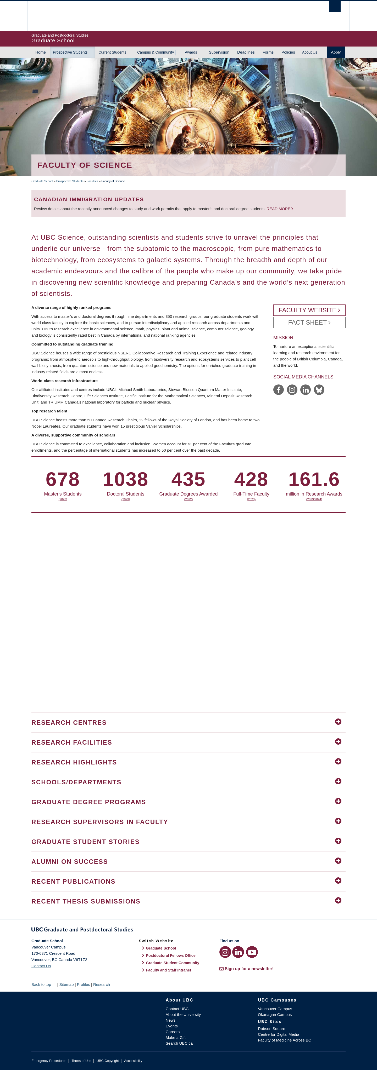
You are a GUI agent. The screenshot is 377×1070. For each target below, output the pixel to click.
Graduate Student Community (172, 963)
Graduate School (42, 181)
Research (101, 984)
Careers (173, 1031)
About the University (183, 1014)
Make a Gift (176, 1037)
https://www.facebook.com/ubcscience (278, 389)
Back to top (43, 984)
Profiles (83, 984)
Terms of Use (81, 1061)
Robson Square (271, 1028)
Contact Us (41, 966)
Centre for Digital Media (278, 1034)
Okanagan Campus (275, 1014)
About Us (309, 52)
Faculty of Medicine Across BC (284, 1040)
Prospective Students (70, 52)
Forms (268, 52)
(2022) (293, 499)
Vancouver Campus (275, 1008)
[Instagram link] (225, 952)
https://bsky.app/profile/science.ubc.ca (319, 389)
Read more (279, 208)
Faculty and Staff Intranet (168, 970)
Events (172, 1026)
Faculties (92, 181)
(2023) (84, 499)
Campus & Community (155, 52)
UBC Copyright (108, 1061)
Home (40, 52)
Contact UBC (177, 1008)
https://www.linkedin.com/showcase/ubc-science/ (305, 389)
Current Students (112, 52)
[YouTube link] (252, 952)
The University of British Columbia (42, 16)
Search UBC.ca (179, 1043)
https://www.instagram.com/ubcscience (292, 389)
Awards (191, 52)
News (171, 1020)
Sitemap (66, 984)
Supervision (219, 52)
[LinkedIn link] (238, 952)
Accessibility (133, 1061)
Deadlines (246, 52)
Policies (288, 52)
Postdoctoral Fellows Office (171, 955)
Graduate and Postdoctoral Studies (188, 930)
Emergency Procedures (48, 1061)
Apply (336, 52)
